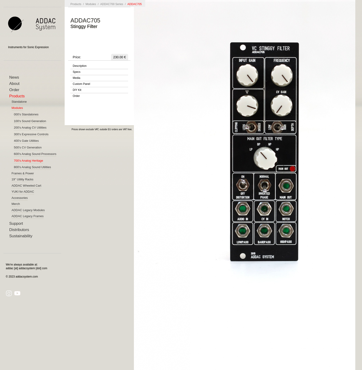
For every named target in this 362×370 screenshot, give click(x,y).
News (14, 77)
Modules (91, 4)
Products (17, 96)
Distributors (19, 230)
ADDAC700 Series (111, 4)
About (14, 83)
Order (14, 90)
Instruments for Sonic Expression (28, 47)
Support (16, 223)
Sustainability (20, 236)
